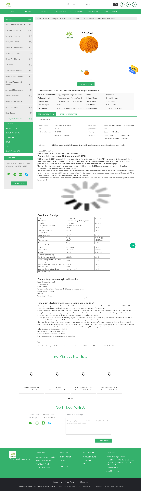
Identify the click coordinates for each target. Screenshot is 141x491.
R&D (84, 463)
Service (63, 463)
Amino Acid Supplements (19, 90)
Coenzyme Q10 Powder (19, 119)
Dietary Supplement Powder (19, 24)
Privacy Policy (69, 482)
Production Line (89, 457)
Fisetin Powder (19, 113)
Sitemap (55, 482)
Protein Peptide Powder (19, 101)
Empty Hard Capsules (19, 42)
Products (28, 11)
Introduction (65, 457)
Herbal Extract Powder (19, 30)
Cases (8, 146)
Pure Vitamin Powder (19, 36)
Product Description (68, 114)
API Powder (19, 65)
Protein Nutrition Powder (19, 76)
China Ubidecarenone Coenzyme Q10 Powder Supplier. (36, 486)
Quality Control (77, 11)
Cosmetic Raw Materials (19, 70)
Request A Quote (111, 11)
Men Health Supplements (19, 47)
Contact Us (93, 11)
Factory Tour (60, 11)
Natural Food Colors (19, 59)
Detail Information (46, 114)
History (63, 460)
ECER (122, 486)
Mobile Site (84, 482)
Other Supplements (19, 96)
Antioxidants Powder (19, 53)
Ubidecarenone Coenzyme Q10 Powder (78, 346)
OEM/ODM (87, 460)
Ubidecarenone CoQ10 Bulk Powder (106, 346)
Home (12, 11)
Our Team (64, 466)
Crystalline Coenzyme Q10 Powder (50, 346)
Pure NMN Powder (19, 107)
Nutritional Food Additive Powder (19, 83)
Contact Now (86, 84)
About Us (44, 11)
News (8, 142)
